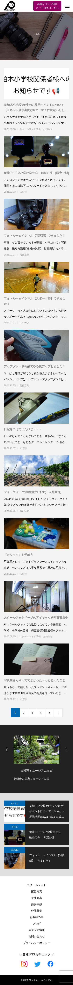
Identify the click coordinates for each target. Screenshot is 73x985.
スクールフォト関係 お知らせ (36, 129)
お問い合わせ (36, 936)
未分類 (23, 192)
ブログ (37, 923)
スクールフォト (36, 885)
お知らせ (14, 803)
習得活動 (24, 385)
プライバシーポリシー (36, 942)
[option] (36, 757)
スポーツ (24, 322)
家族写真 (36, 891)
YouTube (14, 850)
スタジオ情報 (36, 929)
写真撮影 (24, 255)
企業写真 (36, 897)
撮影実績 (36, 904)
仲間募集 (36, 910)
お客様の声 (36, 917)
